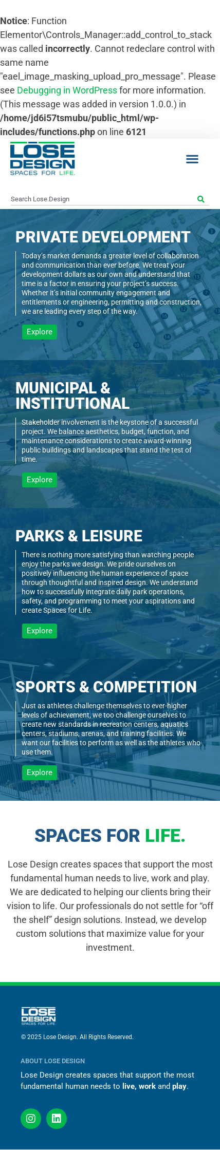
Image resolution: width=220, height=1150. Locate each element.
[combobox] (103, 199)
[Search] (202, 199)
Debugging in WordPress (67, 90)
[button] (192, 158)
